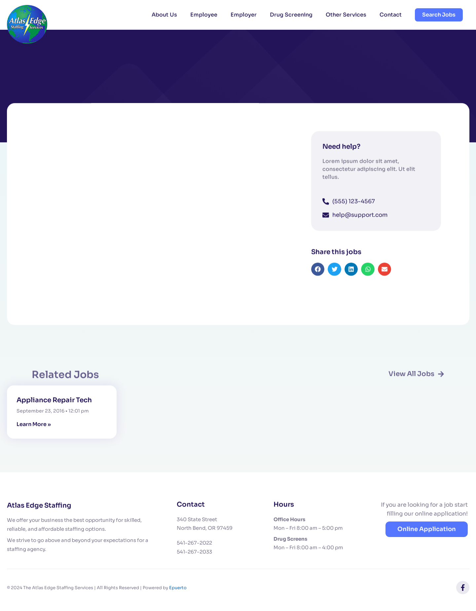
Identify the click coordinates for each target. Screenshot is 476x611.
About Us (164, 14)
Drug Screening (291, 14)
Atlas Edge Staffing (39, 505)
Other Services (346, 14)
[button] (318, 278)
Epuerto (178, 588)
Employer (244, 14)
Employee (203, 14)
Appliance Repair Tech (54, 400)
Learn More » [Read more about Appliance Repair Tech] (34, 424)
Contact (391, 14)
